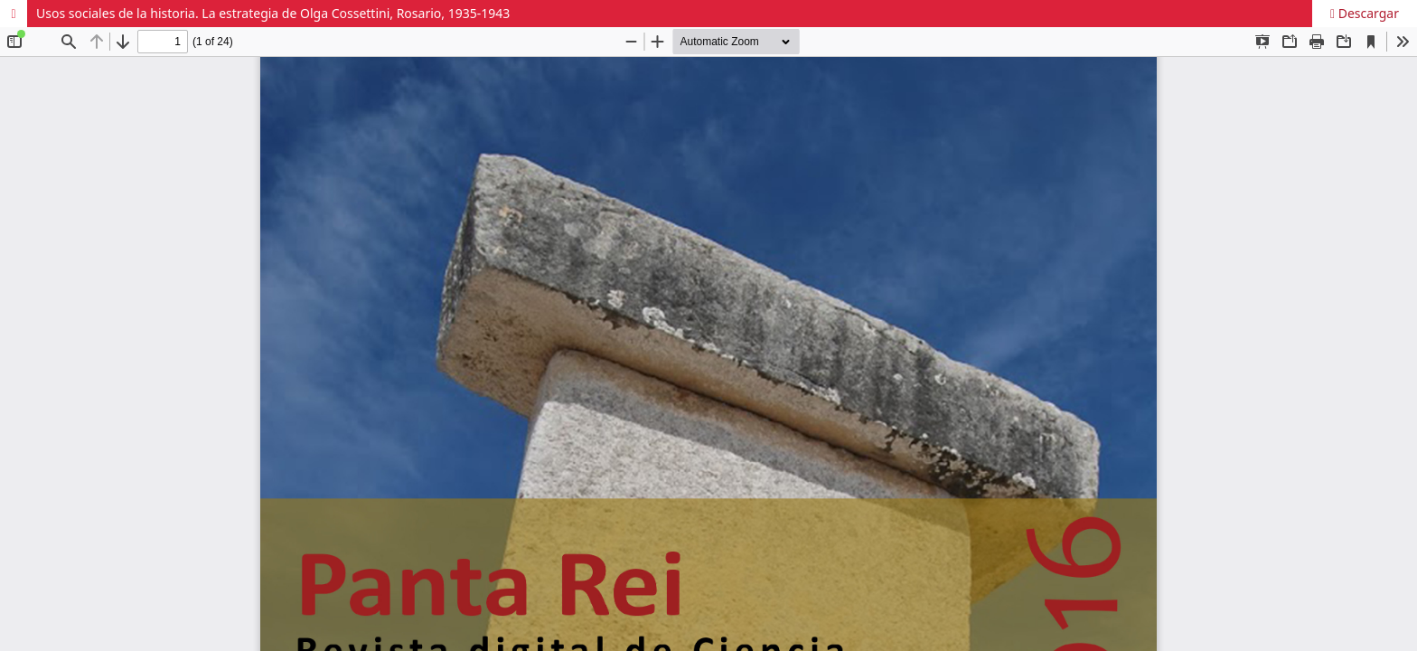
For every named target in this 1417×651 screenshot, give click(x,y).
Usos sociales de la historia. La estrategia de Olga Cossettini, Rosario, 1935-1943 (273, 13)
